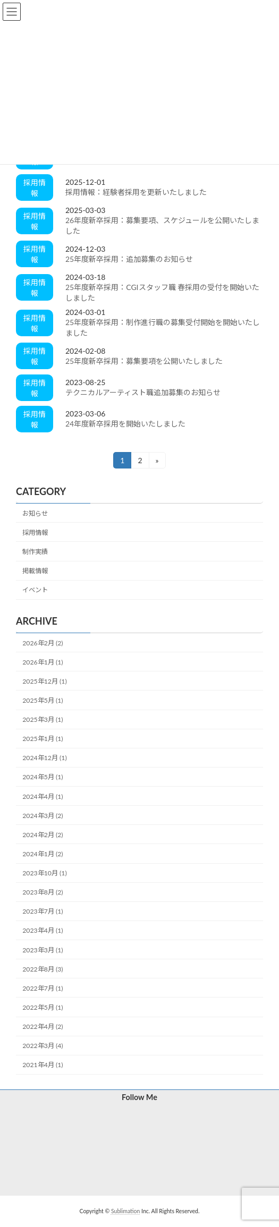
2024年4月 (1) (42, 796)
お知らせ (35, 513)
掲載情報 (35, 571)
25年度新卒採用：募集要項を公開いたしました (144, 360)
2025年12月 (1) (44, 681)
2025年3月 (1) (42, 719)
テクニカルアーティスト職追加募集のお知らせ (143, 392)
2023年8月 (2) (42, 892)
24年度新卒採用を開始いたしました (125, 423)
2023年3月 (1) (42, 950)
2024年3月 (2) (42, 816)
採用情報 (35, 532)
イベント (35, 590)
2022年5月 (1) (42, 1007)
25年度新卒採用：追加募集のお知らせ (129, 258)
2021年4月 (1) (42, 1065)
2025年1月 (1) (42, 739)
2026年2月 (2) (42, 643)
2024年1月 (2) (42, 854)
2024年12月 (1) (44, 758)
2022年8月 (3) (42, 969)
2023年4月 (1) (42, 931)
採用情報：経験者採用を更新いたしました (136, 192)
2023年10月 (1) (44, 873)
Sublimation (125, 1211)
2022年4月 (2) (42, 1026)
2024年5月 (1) (42, 777)
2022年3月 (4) (42, 1046)
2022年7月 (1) (42, 988)
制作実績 (35, 552)
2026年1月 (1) (42, 662)
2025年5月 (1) (42, 700)
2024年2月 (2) (42, 835)
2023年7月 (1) (42, 912)
